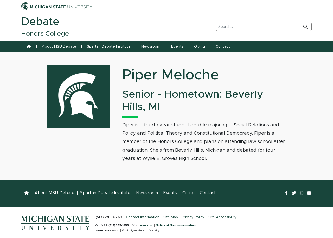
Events (177, 46)
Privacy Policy (193, 217)
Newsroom (151, 46)
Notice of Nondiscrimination (176, 225)
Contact (223, 46)
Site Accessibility (222, 217)
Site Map (170, 217)
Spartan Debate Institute (109, 46)
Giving (199, 46)
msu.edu (146, 225)
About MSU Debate (59, 46)
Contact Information (142, 217)
